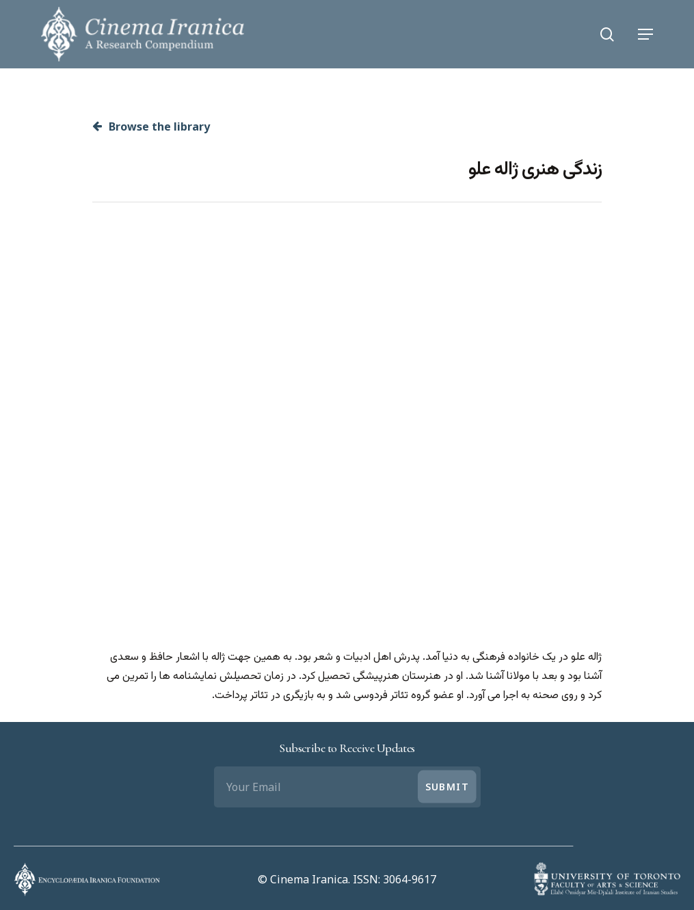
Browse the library (151, 126)
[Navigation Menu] (645, 34)
